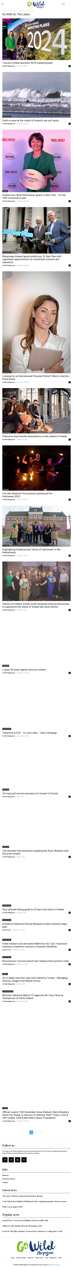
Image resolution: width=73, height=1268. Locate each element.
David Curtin (6, 930)
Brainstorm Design (54, 1265)
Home (4, 11)
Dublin (5, 191)
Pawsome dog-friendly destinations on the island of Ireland (34, 436)
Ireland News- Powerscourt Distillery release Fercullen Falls (25, 1220)
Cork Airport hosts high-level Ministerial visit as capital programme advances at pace (34, 1201)
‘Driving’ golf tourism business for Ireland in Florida (30, 793)
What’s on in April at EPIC (12, 1207)
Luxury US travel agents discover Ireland (24, 669)
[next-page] (41, 1132)
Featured (5, 489)
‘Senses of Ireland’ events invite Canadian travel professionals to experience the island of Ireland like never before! (35, 605)
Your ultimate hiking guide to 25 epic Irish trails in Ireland (33, 909)
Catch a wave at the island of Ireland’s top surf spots (30, 120)
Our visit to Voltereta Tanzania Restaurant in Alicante (22, 1196)
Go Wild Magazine (8, 66)
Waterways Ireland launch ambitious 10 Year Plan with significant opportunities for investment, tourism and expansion (31, 259)
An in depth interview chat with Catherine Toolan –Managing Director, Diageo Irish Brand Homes (35, 979)
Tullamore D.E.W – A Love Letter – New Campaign (29, 732)
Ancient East (6, 59)
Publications (13, 11)
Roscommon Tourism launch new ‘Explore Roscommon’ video (35, 961)
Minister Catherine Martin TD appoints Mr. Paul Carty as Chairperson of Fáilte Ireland (32, 997)
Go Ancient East (8, 991)
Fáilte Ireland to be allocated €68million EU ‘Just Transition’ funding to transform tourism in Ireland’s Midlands (34, 945)
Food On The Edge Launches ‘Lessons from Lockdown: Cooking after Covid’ (32, 1231)
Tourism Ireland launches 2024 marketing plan (27, 62)
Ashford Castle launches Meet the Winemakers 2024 (22, 1226)
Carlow (5, 1108)
